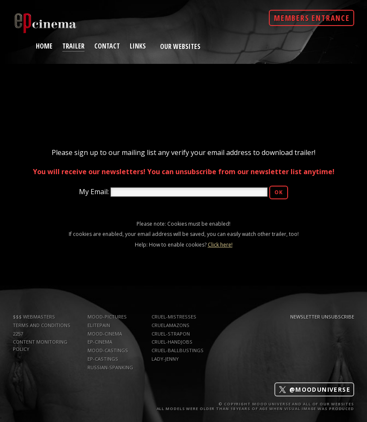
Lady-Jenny (165, 359)
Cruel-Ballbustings (177, 350)
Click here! (220, 244)
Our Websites (180, 46)
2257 (18, 333)
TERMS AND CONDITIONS (41, 325)
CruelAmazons (170, 325)
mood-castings (107, 350)
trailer (73, 45)
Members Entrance (312, 18)
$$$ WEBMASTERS (34, 316)
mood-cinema (104, 333)
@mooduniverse (314, 389)
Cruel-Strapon (170, 333)
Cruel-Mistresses (173, 316)
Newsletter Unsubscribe (322, 316)
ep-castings (102, 359)
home (44, 45)
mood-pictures (107, 316)
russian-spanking (110, 367)
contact (107, 45)
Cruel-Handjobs (171, 342)
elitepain (98, 325)
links (138, 45)
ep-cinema (99, 342)
